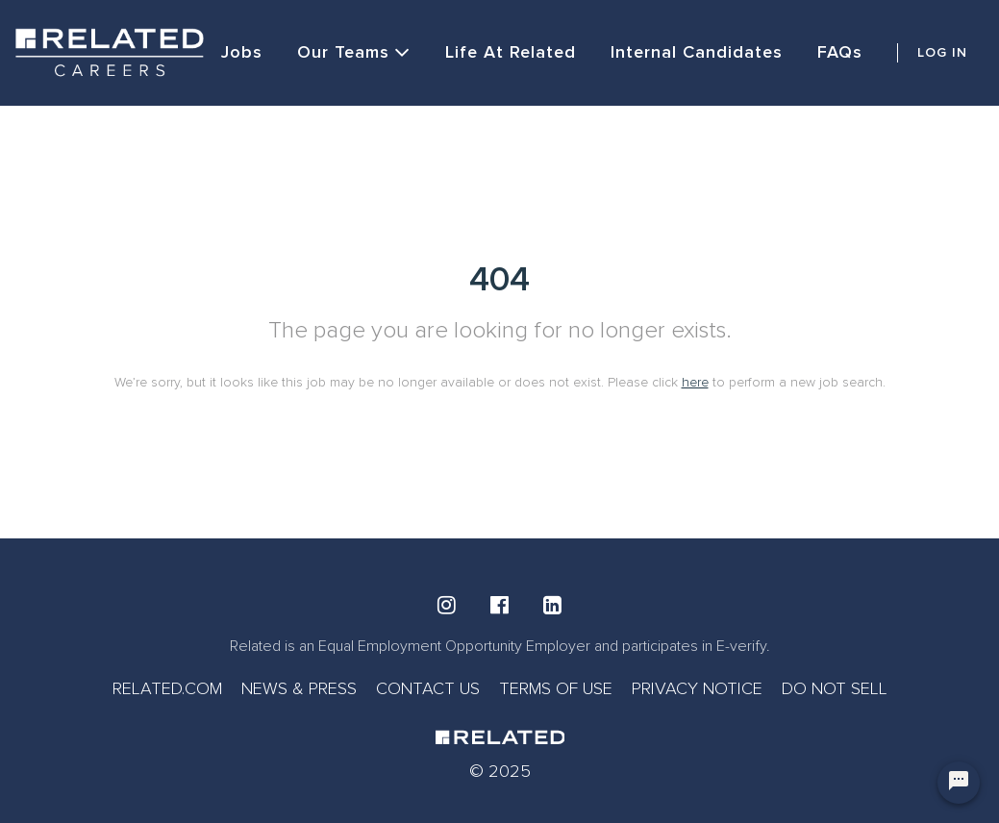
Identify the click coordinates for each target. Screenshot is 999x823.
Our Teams (354, 52)
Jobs (241, 51)
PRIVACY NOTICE (697, 688)
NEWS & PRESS (299, 688)
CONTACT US (428, 688)
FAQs (839, 51)
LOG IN (942, 52)
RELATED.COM (167, 688)
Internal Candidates (697, 51)
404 (499, 280)
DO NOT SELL (834, 688)
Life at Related (510, 51)
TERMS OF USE (555, 688)
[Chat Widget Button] (958, 782)
